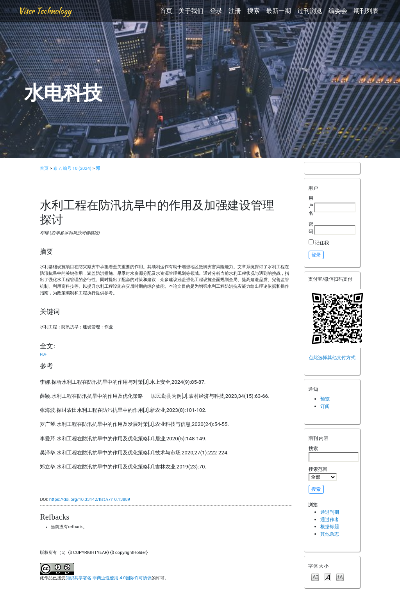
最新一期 (278, 10)
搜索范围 (323, 473)
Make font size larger (340, 576)
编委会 (338, 10)
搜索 (253, 10)
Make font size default (328, 576)
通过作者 (329, 519)
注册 (235, 10)
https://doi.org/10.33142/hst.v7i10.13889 (89, 499)
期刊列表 (366, 10)
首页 (166, 10)
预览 (325, 399)
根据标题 (329, 526)
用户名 (311, 205)
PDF (43, 354)
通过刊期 (329, 512)
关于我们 (191, 10)
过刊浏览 (309, 10)
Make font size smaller (315, 576)
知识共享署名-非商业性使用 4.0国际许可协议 (108, 577)
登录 (216, 10)
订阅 (325, 406)
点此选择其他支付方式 (332, 357)
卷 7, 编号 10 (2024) (72, 168)
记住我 (322, 243)
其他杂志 (329, 534)
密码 (311, 227)
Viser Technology (44, 10)
